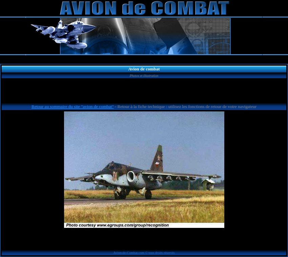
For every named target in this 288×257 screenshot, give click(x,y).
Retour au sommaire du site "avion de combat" (73, 106)
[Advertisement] (144, 92)
